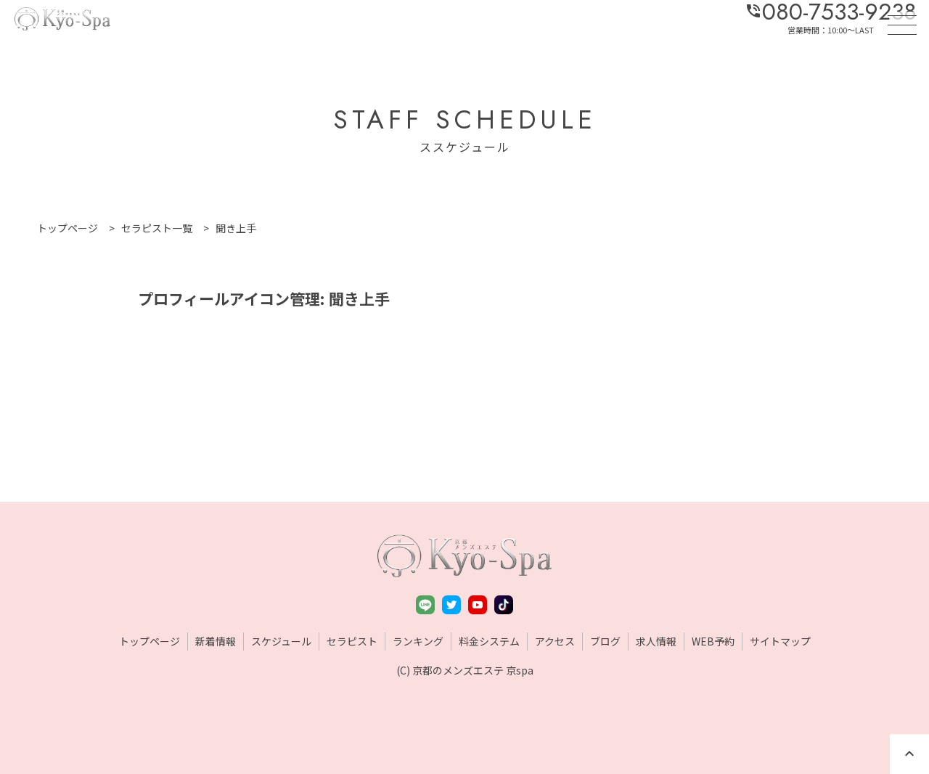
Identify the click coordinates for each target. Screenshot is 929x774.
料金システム (489, 641)
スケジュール (281, 641)
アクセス (555, 641)
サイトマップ (780, 641)
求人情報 (656, 641)
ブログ (605, 641)
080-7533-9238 (831, 11)
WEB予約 (713, 641)
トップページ (149, 641)
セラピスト (352, 641)
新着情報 (215, 641)
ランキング (418, 641)
